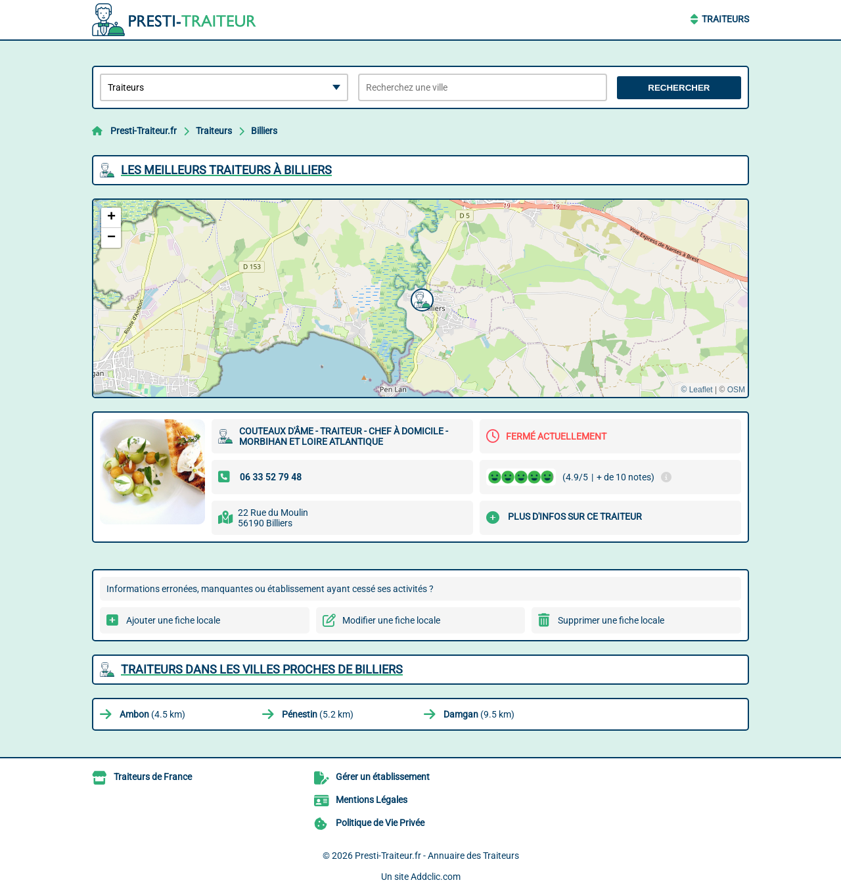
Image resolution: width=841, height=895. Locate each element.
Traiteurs (725, 19)
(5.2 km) (317, 714)
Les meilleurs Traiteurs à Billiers (226, 170)
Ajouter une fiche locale (173, 620)
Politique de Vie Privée (380, 822)
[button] (420, 298)
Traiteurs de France (153, 776)
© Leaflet (696, 389)
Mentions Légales (371, 799)
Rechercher (679, 88)
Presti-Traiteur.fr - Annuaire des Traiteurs (437, 855)
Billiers (264, 131)
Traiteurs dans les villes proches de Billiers (262, 669)
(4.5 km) (152, 714)
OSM (736, 389)
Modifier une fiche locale (391, 620)
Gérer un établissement (383, 776)
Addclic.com (436, 876)
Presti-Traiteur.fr (143, 131)
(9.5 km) (478, 714)
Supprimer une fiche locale (611, 620)
